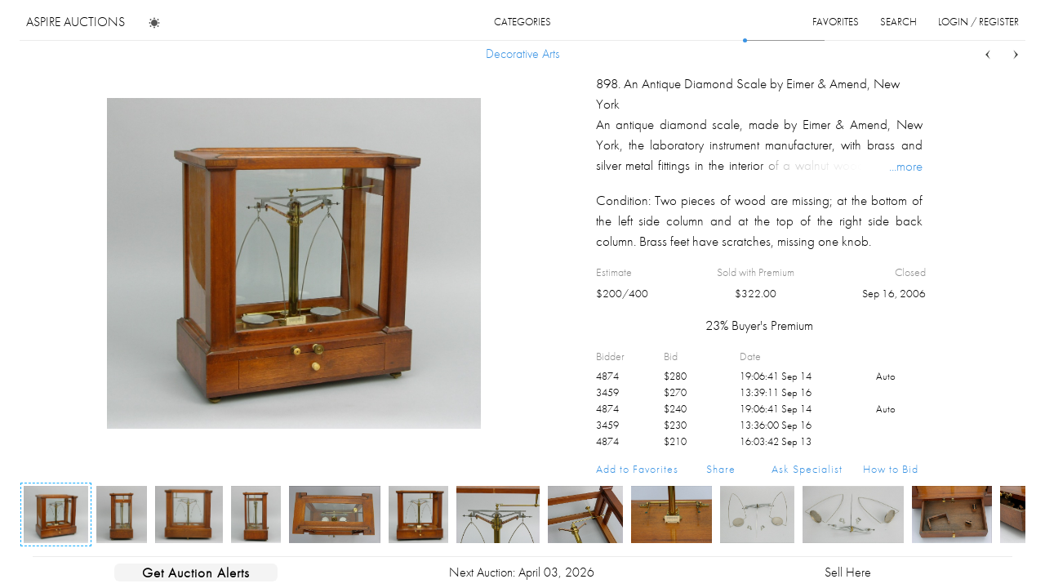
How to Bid (890, 468)
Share (721, 468)
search (898, 22)
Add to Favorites (637, 468)
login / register (978, 22)
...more (906, 166)
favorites (835, 22)
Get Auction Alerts (196, 572)
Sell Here (848, 572)
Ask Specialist (807, 468)
